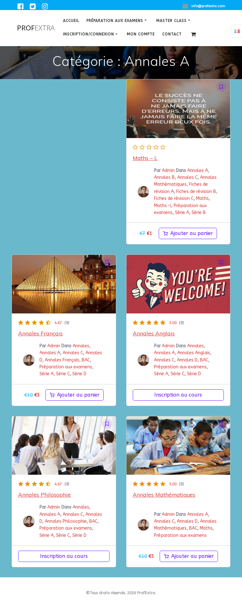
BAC (86, 360)
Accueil (71, 21)
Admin (168, 170)
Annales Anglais (154, 333)
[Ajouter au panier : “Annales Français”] (74, 395)
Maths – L (145, 157)
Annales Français (40, 333)
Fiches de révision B (196, 191)
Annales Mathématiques (164, 494)
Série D (79, 374)
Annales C (187, 177)
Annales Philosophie (44, 494)
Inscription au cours (178, 395)
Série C (63, 374)
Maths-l (162, 205)
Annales (81, 346)
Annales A (197, 170)
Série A (182, 212)
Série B (199, 212)
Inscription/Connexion (88, 34)
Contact (172, 34)
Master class (171, 21)
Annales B (164, 177)
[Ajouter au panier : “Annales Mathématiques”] (189, 556)
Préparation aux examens (114, 21)
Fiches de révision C (173, 198)
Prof (35, 27)
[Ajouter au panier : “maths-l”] (188, 233)
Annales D (187, 360)
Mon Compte (141, 34)
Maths (202, 198)
